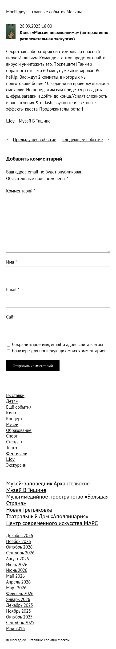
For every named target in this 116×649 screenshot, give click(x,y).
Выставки (15, 395)
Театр (11, 447)
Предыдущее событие (34, 139)
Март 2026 (16, 588)
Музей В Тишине (35, 121)
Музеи (12, 424)
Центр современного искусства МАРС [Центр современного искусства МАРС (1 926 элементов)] (52, 523)
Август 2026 (17, 558)
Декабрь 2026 (19, 535)
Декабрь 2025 (19, 605)
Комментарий (20, 191)
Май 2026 (15, 576)
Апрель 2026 (18, 582)
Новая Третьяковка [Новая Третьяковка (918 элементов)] (29, 510)
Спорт (12, 436)
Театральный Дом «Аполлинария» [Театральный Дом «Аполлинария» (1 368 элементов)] (47, 516)
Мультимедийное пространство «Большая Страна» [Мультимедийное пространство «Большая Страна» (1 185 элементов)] (57, 499)
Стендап (14, 442)
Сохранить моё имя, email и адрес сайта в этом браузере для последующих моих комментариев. (59, 347)
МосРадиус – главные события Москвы (44, 12)
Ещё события (19, 407)
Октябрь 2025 (19, 617)
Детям (12, 401)
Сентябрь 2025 (20, 622)
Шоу (10, 121)
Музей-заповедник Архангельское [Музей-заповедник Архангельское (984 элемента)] (48, 483)
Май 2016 (15, 628)
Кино (11, 412)
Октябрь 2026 (19, 547)
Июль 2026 (16, 564)
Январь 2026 (18, 599)
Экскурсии (16, 465)
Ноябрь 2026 (18, 541)
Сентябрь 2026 (20, 553)
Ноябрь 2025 (18, 611)
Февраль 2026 (19, 593)
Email (13, 289)
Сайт (10, 317)
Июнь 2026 (16, 570)
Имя (11, 262)
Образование (19, 430)
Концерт (14, 418)
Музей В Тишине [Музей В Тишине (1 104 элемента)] (26, 490)
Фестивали (16, 453)
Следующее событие (82, 139)
